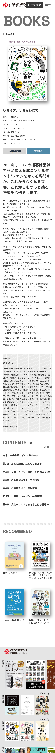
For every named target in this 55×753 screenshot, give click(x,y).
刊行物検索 (34, 4)
